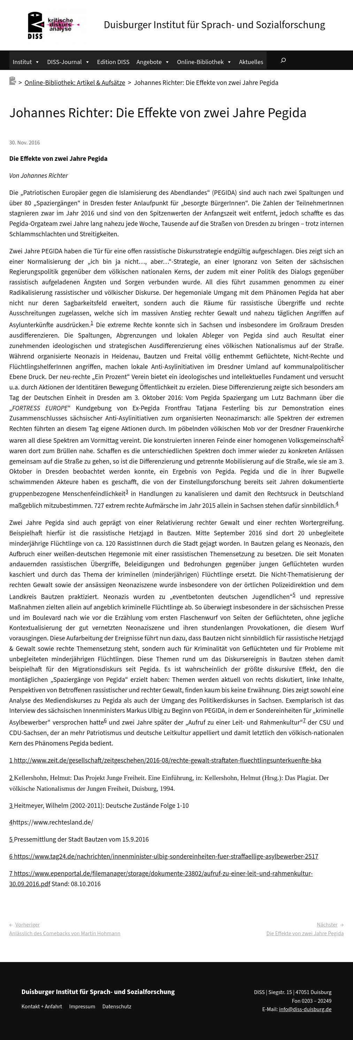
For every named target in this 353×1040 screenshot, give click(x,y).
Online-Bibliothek (204, 61)
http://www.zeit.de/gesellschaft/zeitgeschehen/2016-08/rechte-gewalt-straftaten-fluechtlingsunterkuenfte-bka (167, 760)
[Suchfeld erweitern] (283, 60)
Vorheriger (27, 925)
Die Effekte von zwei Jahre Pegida (305, 933)
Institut (26, 61)
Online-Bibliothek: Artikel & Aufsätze (74, 83)
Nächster (327, 925)
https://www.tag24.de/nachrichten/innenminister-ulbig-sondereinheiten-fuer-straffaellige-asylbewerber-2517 (166, 856)
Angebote (153, 61)
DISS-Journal (68, 61)
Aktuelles (251, 61)
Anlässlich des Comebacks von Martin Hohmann (65, 933)
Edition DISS (113, 61)
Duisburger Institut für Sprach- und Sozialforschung (214, 25)
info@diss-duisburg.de (305, 1009)
